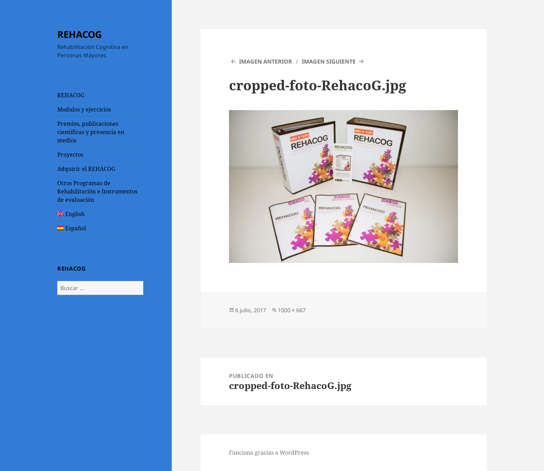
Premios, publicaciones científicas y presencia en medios (90, 132)
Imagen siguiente (329, 61)
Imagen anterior (265, 61)
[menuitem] (100, 214)
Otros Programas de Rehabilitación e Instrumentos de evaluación (97, 191)
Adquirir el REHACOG (86, 169)
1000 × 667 (292, 310)
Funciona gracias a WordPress (269, 452)
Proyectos (70, 154)
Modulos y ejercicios (84, 109)
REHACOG (79, 34)
